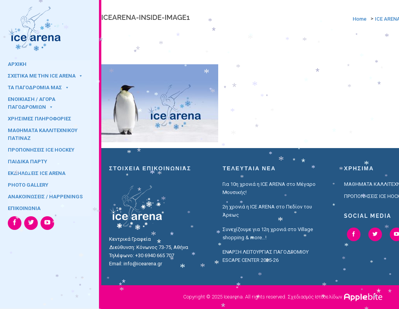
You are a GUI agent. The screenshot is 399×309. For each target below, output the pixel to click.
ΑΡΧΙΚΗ (17, 64)
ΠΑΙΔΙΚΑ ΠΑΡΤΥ (27, 161)
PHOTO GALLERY (28, 185)
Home (360, 19)
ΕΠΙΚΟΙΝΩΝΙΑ (24, 208)
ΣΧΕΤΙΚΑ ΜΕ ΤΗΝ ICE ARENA (45, 76)
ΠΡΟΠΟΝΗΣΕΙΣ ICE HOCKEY (41, 150)
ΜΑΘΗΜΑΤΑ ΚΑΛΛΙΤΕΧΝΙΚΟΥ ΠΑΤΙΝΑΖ (43, 132)
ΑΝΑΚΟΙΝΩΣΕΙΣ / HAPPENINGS (45, 197)
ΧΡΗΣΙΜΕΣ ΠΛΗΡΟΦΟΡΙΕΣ (39, 119)
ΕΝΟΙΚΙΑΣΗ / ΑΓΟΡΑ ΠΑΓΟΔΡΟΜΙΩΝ (31, 101)
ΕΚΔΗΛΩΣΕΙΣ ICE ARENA (36, 173)
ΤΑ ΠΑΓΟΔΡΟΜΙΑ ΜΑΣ (38, 87)
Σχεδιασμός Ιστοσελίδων (315, 297)
